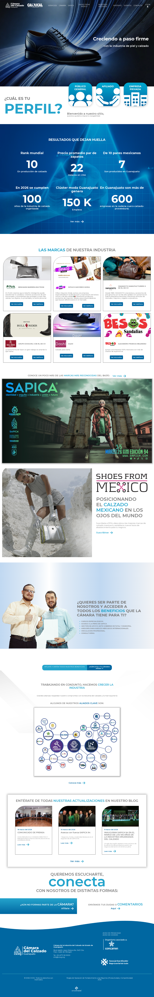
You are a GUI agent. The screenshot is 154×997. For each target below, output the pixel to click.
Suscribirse (104, 532)
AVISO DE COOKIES (110, 935)
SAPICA (71, 6)
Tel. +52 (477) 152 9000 (61, 955)
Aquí (115, 908)
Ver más (77, 221)
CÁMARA (62, 6)
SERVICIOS (52, 6)
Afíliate (67, 908)
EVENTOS (127, 6)
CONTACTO (138, 6)
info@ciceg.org (59, 957)
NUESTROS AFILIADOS (102, 5)
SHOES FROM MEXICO (84, 5)
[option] (77, 43)
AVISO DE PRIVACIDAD (112, 933)
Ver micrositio (16, 304)
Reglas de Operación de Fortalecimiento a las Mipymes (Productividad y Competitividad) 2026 (100, 979)
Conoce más (77, 783)
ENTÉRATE (117, 6)
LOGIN (147, 5)
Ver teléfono (38, 304)
